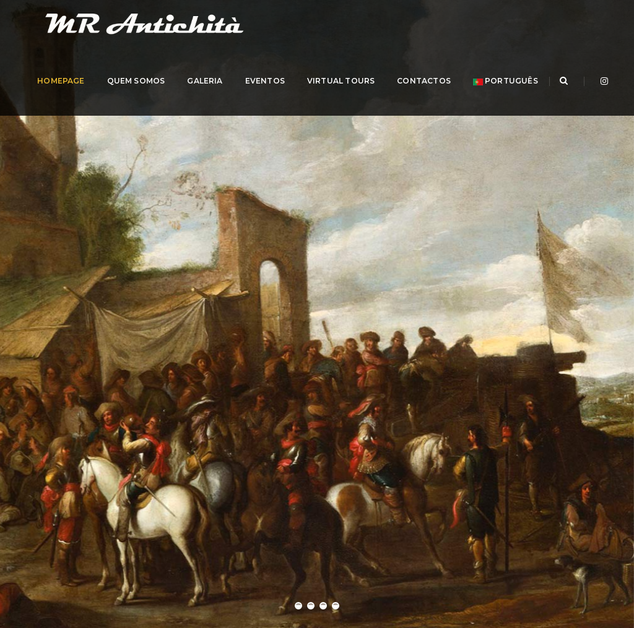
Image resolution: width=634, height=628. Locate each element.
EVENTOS (299, 98)
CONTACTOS (459, 98)
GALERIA (240, 98)
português (540, 98)
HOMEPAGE (95, 98)
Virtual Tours (376, 98)
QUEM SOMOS (171, 98)
